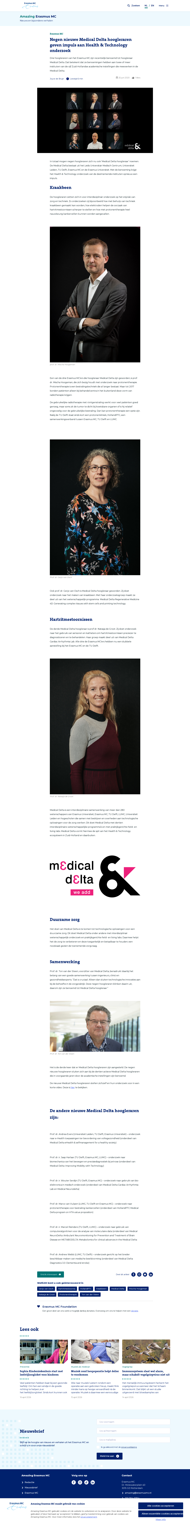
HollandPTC (86, 1289)
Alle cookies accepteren (160, 1506)
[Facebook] (133, 1274)
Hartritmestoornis (66, 1289)
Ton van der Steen (90, 1294)
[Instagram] (139, 1274)
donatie (134, 1311)
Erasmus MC (29, 1493)
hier (73, 1087)
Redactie (27, 1482)
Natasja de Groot (47, 1294)
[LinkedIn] (151, 1274)
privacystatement (89, 1517)
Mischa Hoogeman (138, 1289)
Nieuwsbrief (29, 1487)
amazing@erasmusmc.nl (136, 1493)
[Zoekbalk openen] (134, 6)
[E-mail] (145, 1274)
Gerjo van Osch (46, 1289)
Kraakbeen (101, 1289)
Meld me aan (109, 1456)
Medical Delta (117, 1289)
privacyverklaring (129, 1447)
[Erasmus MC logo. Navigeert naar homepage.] (30, 6)
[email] (133, 1422)
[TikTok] (86, 1482)
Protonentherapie (68, 1294)
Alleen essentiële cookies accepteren (162, 1513)
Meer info (161, 1519)
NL (146, 5)
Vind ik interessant (50, 1274)
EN (152, 5)
